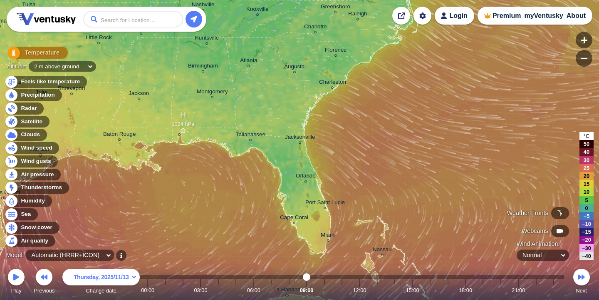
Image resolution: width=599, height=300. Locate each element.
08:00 (289, 290)
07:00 (271, 290)
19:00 (483, 290)
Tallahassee (250, 135)
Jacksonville (300, 138)
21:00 (518, 290)
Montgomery (212, 92)
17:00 (448, 290)
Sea (21, 214)
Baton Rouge (119, 135)
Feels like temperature (45, 82)
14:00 (394, 290)
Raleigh (357, 14)
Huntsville (207, 39)
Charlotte (315, 27)
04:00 (218, 290)
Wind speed (31, 148)
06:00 (253, 290)
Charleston (332, 83)
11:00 (342, 290)
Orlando (306, 176)
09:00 (307, 290)
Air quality (29, 241)
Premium (507, 15)
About (576, 15)
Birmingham (203, 66)
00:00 (147, 290)
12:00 (359, 290)
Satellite (26, 122)
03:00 (200, 290)
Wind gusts (31, 161)
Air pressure (32, 175)
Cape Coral (294, 218)
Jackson (139, 94)
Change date (101, 282)
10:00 (324, 290)
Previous (44, 282)
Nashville (203, 5)
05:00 (236, 290)
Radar (24, 108)
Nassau (382, 250)
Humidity (28, 201)
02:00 (183, 290)
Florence (336, 51)
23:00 (553, 290)
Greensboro (335, 7)
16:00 (430, 290)
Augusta (294, 67)
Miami (328, 236)
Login (458, 15)
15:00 (412, 290)
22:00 (536, 290)
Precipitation (33, 95)
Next (581, 282)
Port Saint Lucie (325, 203)
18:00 (465, 290)
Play (16, 282)
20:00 (500, 290)
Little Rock (99, 38)
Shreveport (71, 89)
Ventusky (45, 19)
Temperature (32, 54)
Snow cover (31, 228)
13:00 (377, 290)
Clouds (25, 135)
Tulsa (28, 5)
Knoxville (257, 10)
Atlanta (248, 61)
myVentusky (543, 15)
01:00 (165, 290)
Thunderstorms (36, 188)
